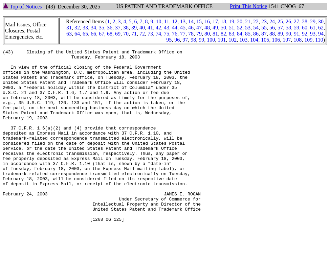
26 (288, 21)
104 (254, 40)
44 (174, 27)
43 (166, 27)
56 (272, 27)
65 (85, 34)
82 (223, 34)
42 (158, 27)
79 (199, 34)
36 (109, 27)
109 (308, 40)
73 (150, 34)
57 (280, 27)
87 (264, 34)
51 (231, 27)
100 (211, 40)
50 (223, 27)
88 (272, 34)
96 (177, 40)
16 (207, 21)
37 (117, 27)
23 (264, 21)
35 (101, 27)
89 (280, 34)
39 (134, 27)
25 (280, 21)
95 (169, 40)
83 (231, 34)
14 (191, 21)
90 (288, 34)
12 (174, 21)
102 (232, 40)
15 (199, 21)
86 (256, 34)
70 (126, 34)
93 (312, 34)
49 (215, 27)
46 (191, 27)
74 (158, 34)
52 (239, 27)
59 (296, 27)
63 (69, 34)
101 (222, 40)
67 (101, 34)
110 (319, 40)
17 (215, 21)
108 (297, 40)
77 (182, 34)
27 (296, 21)
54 (256, 27)
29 (312, 21)
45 (182, 27)
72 (142, 34)
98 (193, 40)
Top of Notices (22, 6)
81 (215, 34)
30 (321, 21)
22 (256, 21)
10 (158, 21)
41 (150, 27)
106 (276, 40)
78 (191, 34)
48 (207, 27)
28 (304, 21)
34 (93, 27)
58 (288, 27)
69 (117, 34)
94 (321, 34)
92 (304, 34)
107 (287, 40)
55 (264, 27)
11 (166, 21)
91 (296, 34)
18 (223, 21)
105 (265, 40)
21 (247, 21)
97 (185, 40)
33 (85, 27)
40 (142, 27)
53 (247, 27)
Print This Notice (248, 6)
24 (272, 21)
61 (312, 27)
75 (166, 34)
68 (109, 34)
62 (321, 27)
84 (239, 34)
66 (93, 34)
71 (134, 34)
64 (77, 34)
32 (77, 27)
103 (243, 40)
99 (201, 40)
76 (174, 34)
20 (239, 21)
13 (182, 21)
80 (207, 34)
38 (126, 27)
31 (69, 27)
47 (199, 27)
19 (231, 21)
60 (304, 27)
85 (247, 34)
